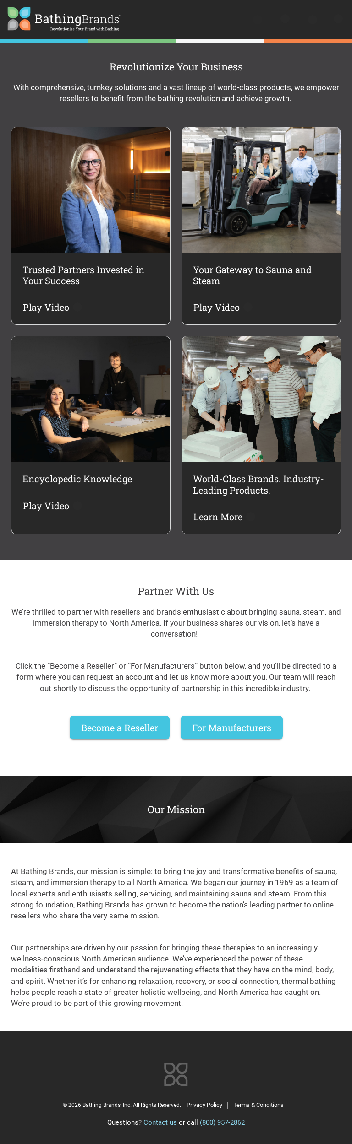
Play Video (52, 307)
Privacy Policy (204, 1104)
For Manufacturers (231, 728)
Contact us (160, 1122)
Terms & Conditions (258, 1104)
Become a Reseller (119, 728)
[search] (259, 21)
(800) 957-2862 (222, 1122)
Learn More (223, 517)
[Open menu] (337, 21)
